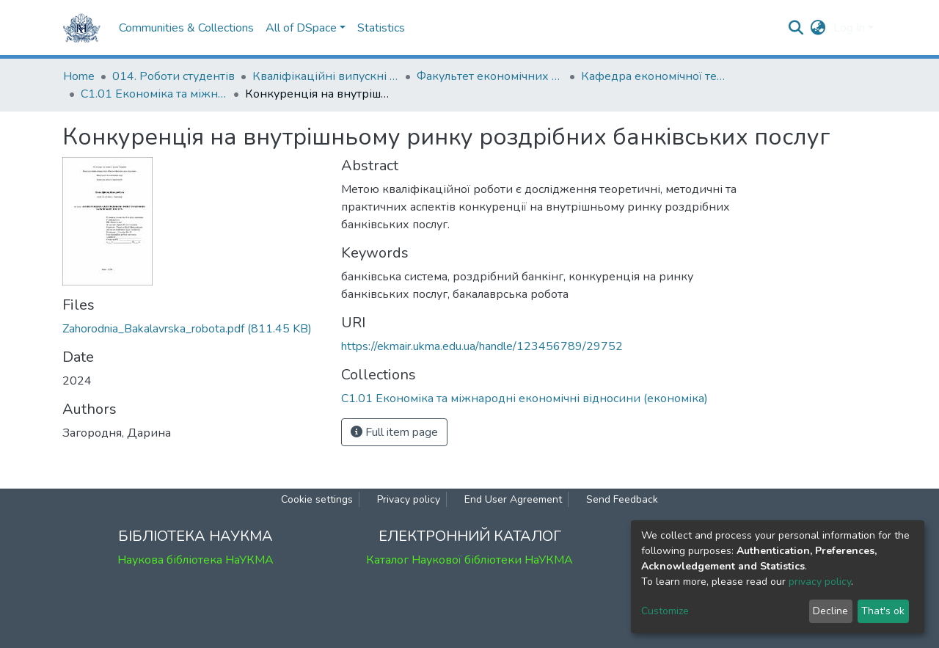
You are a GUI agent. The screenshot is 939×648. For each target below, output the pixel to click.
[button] (818, 28)
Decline (830, 611)
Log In (849, 28)
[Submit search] (796, 27)
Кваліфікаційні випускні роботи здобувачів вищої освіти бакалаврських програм (325, 76)
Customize (665, 611)
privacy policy (820, 582)
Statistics (381, 28)
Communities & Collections (186, 28)
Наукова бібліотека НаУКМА (195, 560)
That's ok (883, 611)
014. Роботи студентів (173, 76)
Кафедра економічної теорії (654, 76)
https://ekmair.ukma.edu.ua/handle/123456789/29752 (482, 346)
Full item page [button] (394, 432)
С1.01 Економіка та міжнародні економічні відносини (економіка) (154, 94)
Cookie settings (317, 499)
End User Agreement (513, 499)
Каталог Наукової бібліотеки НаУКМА (469, 560)
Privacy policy (408, 499)
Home (79, 76)
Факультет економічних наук (490, 76)
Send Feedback (622, 499)
